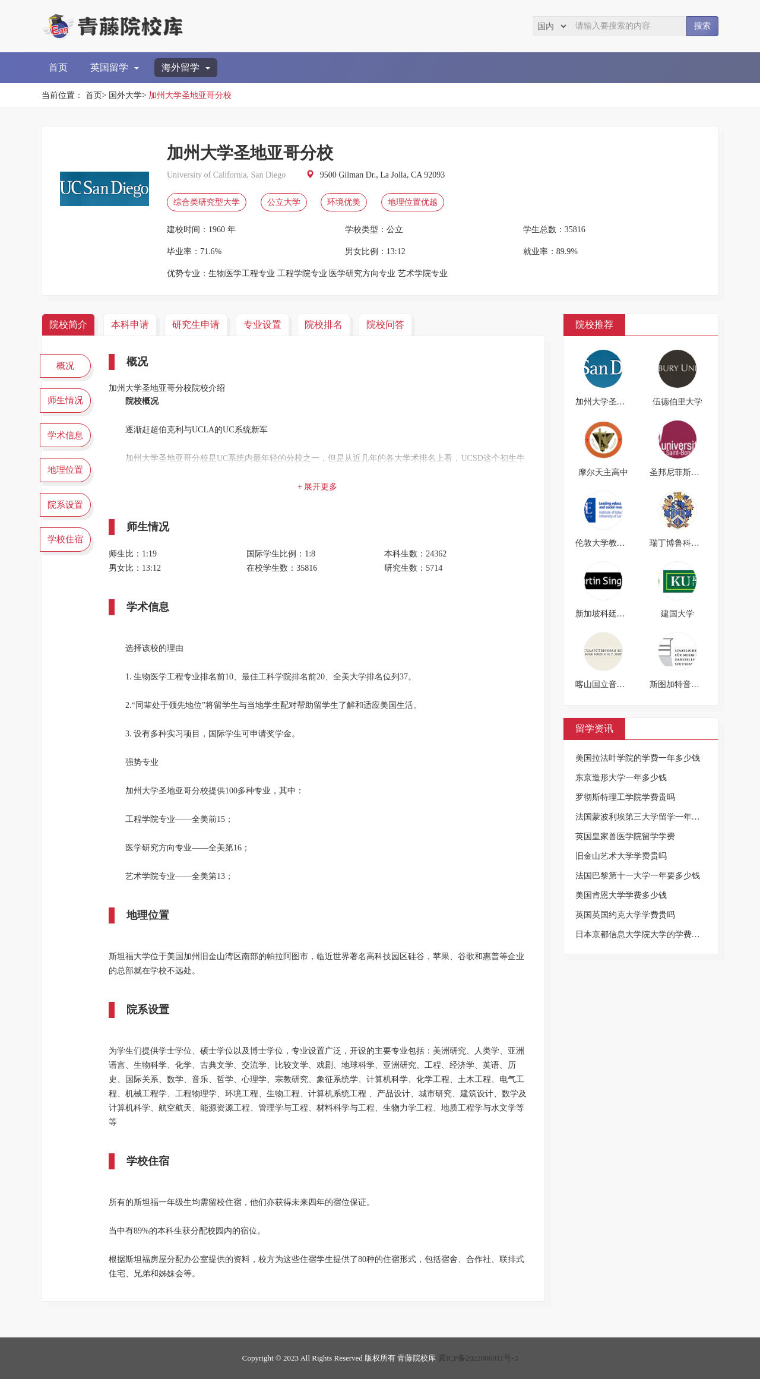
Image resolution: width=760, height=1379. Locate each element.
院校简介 (68, 325)
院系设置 (65, 505)
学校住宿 (65, 539)
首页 (58, 67)
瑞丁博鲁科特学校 (683, 543)
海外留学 (186, 67)
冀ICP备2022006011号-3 (478, 1357)
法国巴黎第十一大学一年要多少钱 (637, 875)
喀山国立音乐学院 (608, 684)
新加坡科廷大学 (604, 613)
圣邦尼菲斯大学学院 (687, 472)
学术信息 (65, 435)
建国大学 (677, 613)
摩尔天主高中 (603, 472)
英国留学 (114, 67)
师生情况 (65, 400)
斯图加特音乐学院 (683, 684)
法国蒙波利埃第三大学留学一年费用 (641, 816)
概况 (65, 366)
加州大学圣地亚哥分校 (190, 95)
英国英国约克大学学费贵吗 (625, 914)
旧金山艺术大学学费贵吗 (621, 856)
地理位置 (65, 470)
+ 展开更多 (317, 486)
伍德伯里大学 (677, 401)
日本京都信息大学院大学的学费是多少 (646, 934)
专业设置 (262, 325)
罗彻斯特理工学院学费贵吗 (625, 797)
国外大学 (125, 95)
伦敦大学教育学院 (608, 543)
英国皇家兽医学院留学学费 (625, 836)
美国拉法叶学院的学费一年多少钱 (637, 758)
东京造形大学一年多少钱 (621, 777)
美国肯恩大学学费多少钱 (621, 895)
